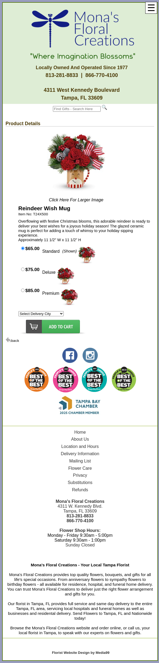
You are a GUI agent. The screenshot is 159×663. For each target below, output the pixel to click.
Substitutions (80, 482)
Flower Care (80, 468)
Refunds (80, 489)
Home (80, 432)
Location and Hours (80, 446)
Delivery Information (80, 453)
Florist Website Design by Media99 (81, 653)
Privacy (80, 475)
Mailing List (80, 461)
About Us (80, 439)
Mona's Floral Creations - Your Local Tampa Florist (80, 565)
